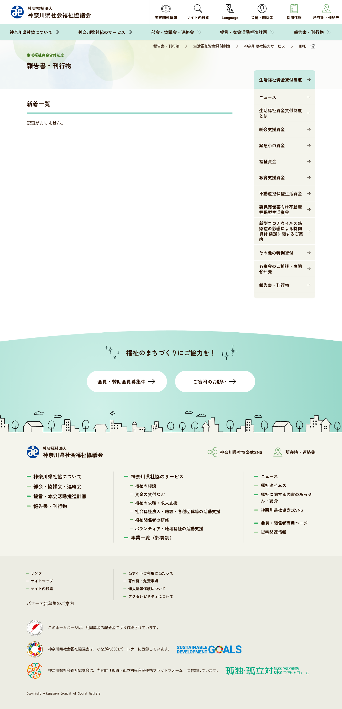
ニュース (267, 97)
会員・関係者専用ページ (284, 523)
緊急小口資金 (272, 145)
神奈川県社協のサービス (101, 32)
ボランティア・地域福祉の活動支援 (169, 528)
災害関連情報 (273, 532)
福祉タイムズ (273, 485)
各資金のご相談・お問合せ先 (280, 269)
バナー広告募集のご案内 (50, 603)
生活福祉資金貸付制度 (212, 46)
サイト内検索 (42, 588)
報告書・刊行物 (309, 32)
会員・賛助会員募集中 (122, 381)
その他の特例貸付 (276, 253)
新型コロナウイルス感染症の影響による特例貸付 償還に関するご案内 (281, 231)
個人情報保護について (147, 588)
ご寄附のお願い (210, 381)
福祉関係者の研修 (152, 520)
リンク (36, 573)
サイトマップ (42, 580)
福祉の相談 (145, 485)
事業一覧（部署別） (152, 537)
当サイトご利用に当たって (150, 573)
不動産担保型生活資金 (280, 193)
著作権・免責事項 (143, 580)
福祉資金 (267, 161)
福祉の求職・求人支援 (156, 503)
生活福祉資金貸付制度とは (280, 113)
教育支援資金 (272, 177)
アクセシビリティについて (150, 596)
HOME (302, 46)
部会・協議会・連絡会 (172, 32)
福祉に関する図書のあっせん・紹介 (286, 497)
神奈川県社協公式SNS (282, 510)
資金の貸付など (150, 494)
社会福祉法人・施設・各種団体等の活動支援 (177, 511)
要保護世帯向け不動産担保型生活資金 (280, 209)
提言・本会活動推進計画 (243, 32)
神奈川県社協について (31, 32)
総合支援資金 (272, 129)
